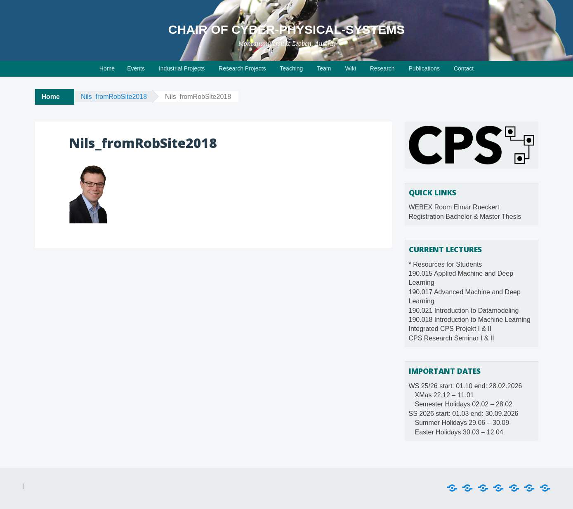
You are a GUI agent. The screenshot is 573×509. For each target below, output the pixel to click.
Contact (464, 68)
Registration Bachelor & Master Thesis (465, 216)
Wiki (350, 68)
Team (324, 68)
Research (382, 68)
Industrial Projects (182, 68)
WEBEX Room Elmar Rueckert (454, 207)
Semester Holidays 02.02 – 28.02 (464, 404)
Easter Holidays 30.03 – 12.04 (459, 432)
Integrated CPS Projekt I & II (450, 328)
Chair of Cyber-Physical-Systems (286, 29)
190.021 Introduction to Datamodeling (464, 310)
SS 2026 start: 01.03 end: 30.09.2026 (464, 413)
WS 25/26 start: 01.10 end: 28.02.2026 (465, 385)
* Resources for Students (445, 264)
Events (136, 68)
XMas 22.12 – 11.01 (444, 395)
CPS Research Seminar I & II (451, 338)
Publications (424, 68)
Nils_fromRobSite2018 (114, 96)
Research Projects (242, 68)
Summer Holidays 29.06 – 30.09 (462, 422)
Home (107, 68)
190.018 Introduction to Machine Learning (470, 319)
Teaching (291, 68)
